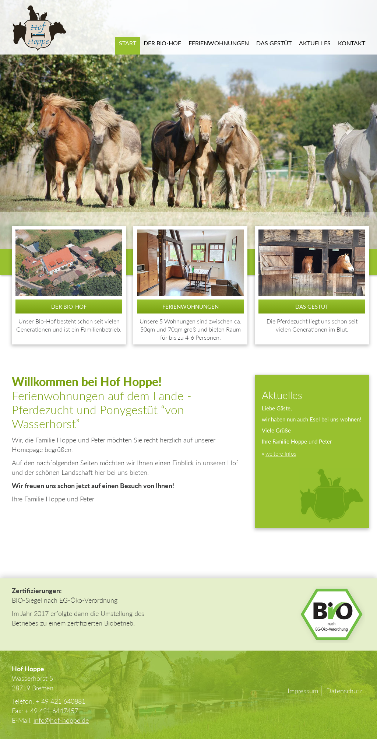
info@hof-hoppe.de (61, 720)
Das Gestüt (274, 42)
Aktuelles (315, 42)
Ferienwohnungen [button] (218, 42)
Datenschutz (344, 691)
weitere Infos (280, 453)
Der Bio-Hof (162, 42)
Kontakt (351, 42)
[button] (28, 124)
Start (127, 42)
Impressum (303, 691)
